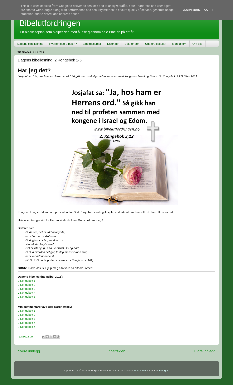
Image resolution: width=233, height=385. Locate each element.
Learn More (191, 10)
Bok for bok (132, 43)
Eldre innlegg (204, 351)
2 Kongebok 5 (27, 296)
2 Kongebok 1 (27, 280)
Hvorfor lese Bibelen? (63, 43)
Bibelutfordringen (50, 23)
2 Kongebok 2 (27, 284)
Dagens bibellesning (30, 43)
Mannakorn (179, 43)
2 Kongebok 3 (27, 288)
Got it (208, 10)
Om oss (197, 43)
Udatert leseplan (155, 43)
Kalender (113, 43)
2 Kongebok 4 (27, 292)
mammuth (140, 370)
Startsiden (117, 351)
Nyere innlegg (29, 351)
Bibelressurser (92, 43)
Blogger (163, 370)
